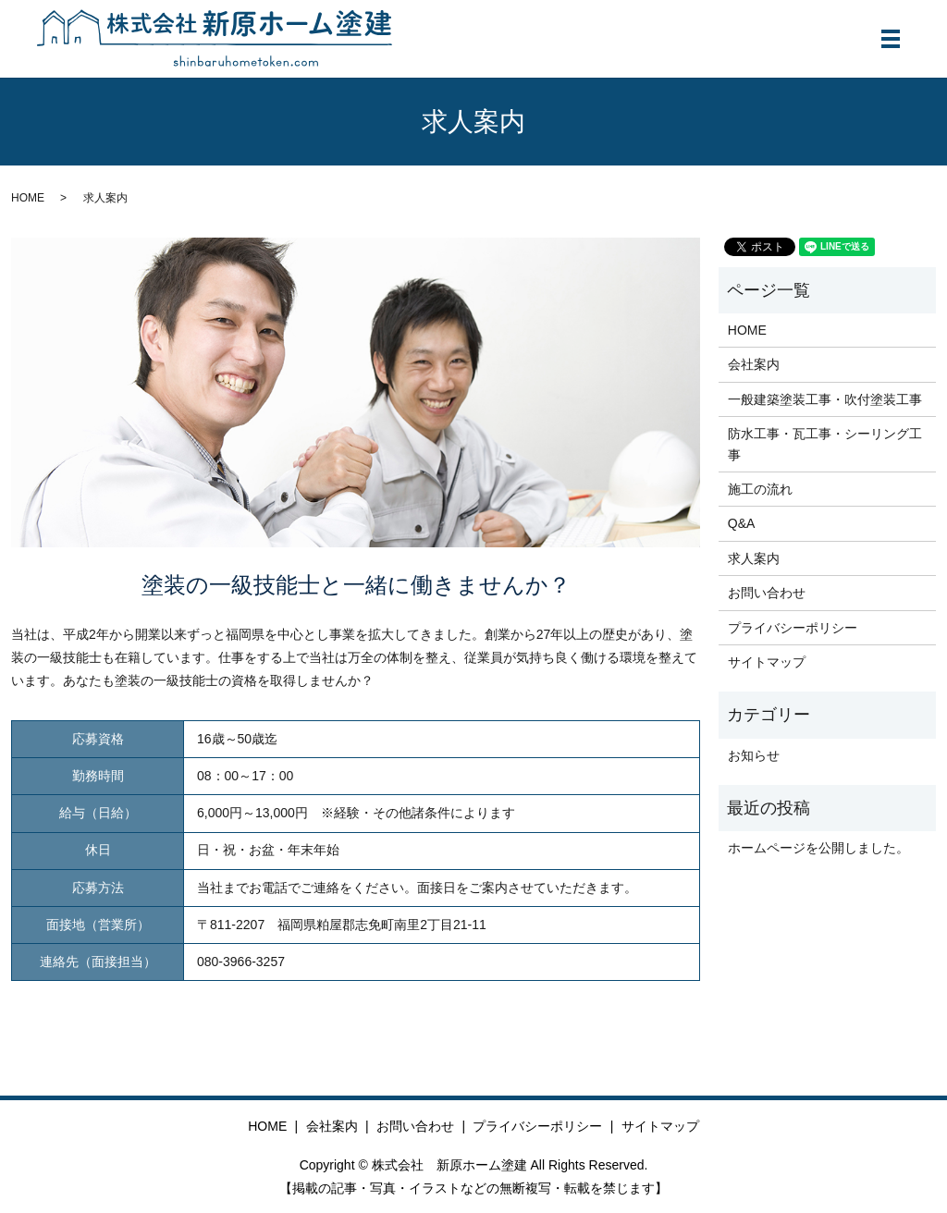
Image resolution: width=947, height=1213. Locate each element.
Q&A (742, 523)
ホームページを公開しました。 (818, 847)
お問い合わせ (767, 592)
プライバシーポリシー (792, 627)
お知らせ (754, 755)
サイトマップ (767, 662)
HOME (27, 197)
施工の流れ (760, 489)
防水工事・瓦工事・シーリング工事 (825, 443)
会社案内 (754, 364)
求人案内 (754, 558)
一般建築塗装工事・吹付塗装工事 (825, 399)
